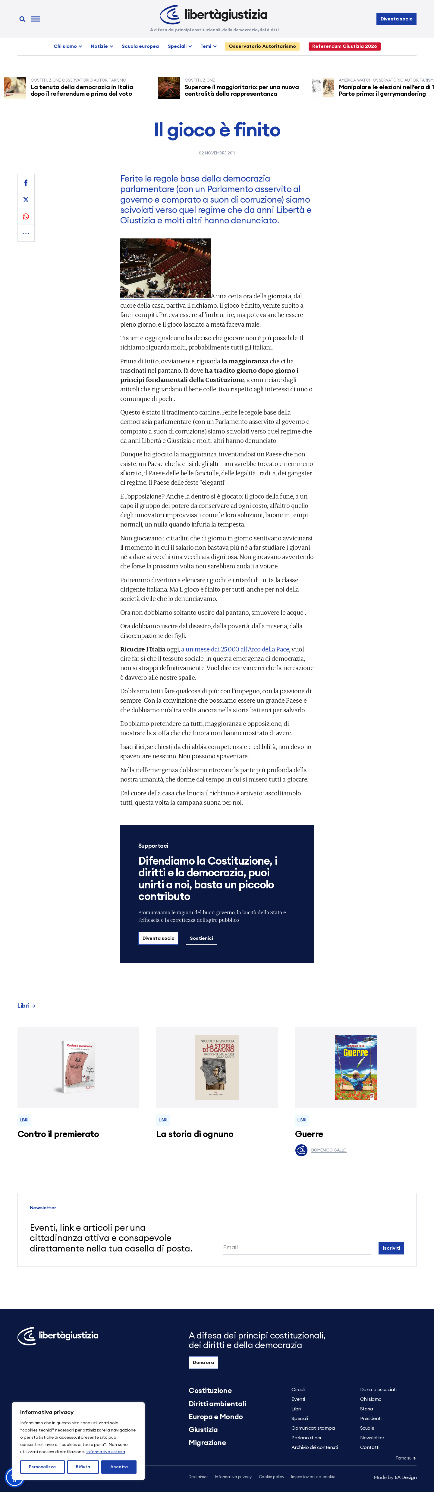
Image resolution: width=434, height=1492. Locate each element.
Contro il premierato (58, 1134)
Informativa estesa (105, 1452)
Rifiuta (83, 1467)
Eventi (298, 1399)
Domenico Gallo (321, 1150)
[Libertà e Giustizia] (213, 15)
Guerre (309, 1134)
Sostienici (201, 938)
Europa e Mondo (216, 1417)
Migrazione (207, 1443)
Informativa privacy (233, 1477)
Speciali (177, 46)
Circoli (298, 1389)
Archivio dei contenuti (314, 1447)
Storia (366, 1409)
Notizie (99, 46)
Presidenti (370, 1418)
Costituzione (210, 1390)
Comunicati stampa (313, 1428)
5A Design (395, 1477)
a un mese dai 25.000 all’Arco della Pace (235, 649)
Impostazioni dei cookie (313, 1477)
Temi (205, 46)
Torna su (406, 1458)
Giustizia (203, 1430)
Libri (26, 1006)
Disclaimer (198, 1477)
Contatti (369, 1447)
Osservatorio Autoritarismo (262, 46)
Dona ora (203, 1362)
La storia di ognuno (194, 1134)
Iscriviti (391, 1248)
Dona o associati (378, 1389)
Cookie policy (271, 1477)
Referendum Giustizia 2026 (344, 46)
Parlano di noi (306, 1437)
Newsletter (372, 1437)
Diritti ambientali (217, 1404)
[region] (78, 1441)
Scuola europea (140, 46)
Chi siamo (65, 46)
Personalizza (42, 1467)
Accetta (119, 1467)
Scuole (367, 1428)
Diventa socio (397, 19)
